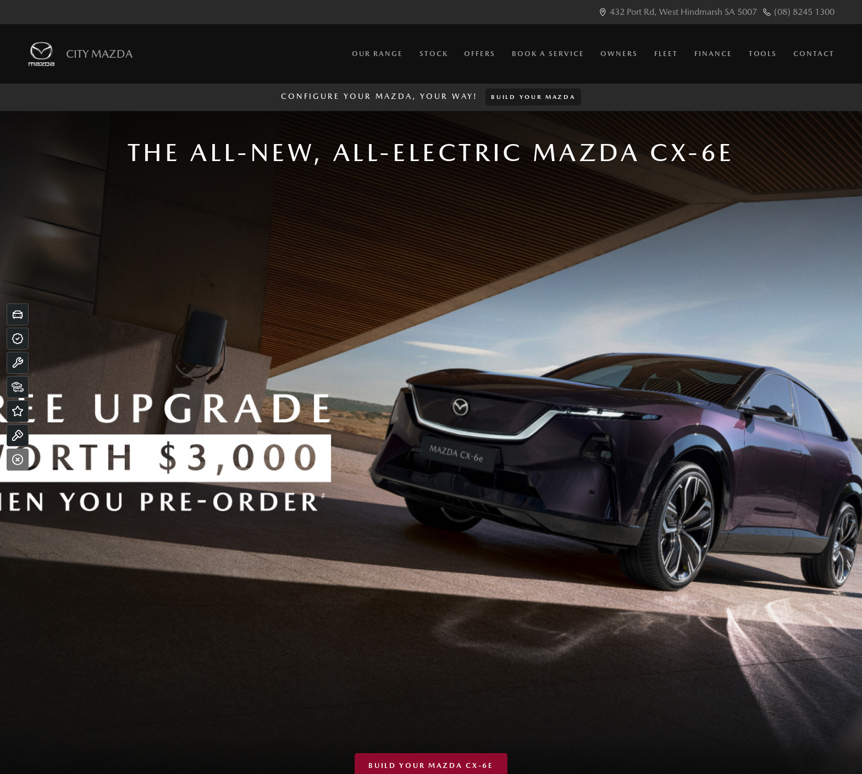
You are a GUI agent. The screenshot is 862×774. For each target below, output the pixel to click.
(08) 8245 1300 (804, 12)
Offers (479, 53)
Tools (763, 53)
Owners (619, 53)
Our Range (377, 53)
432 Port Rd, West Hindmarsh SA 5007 (683, 12)
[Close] (18, 460)
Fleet (666, 53)
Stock (433, 53)
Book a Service (548, 53)
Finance (713, 53)
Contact (814, 53)
